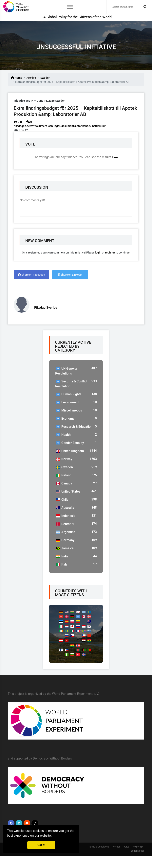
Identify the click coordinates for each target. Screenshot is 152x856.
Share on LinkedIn (70, 274)
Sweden (45, 77)
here (115, 157)
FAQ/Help (137, 846)
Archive (31, 77)
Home (16, 77)
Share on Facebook (31, 274)
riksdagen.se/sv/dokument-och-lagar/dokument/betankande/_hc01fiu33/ (60, 126)
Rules (126, 846)
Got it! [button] (41, 845)
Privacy (116, 846)
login (98, 252)
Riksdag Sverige (45, 307)
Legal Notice (137, 850)
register (110, 252)
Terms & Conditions (98, 846)
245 (18, 121)
